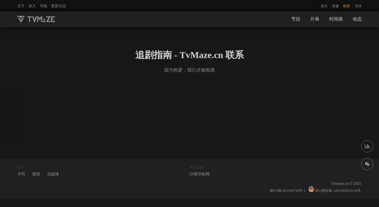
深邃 (335, 6)
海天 (324, 6)
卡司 (21, 174)
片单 (314, 19)
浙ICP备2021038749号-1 (287, 191)
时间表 (336, 19)
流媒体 (53, 174)
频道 (36, 174)
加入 (32, 6)
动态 (357, 19)
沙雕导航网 (200, 174)
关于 (21, 6)
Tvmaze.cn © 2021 (346, 183)
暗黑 (346, 6)
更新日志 (58, 6)
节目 (295, 19)
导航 (43, 6)
